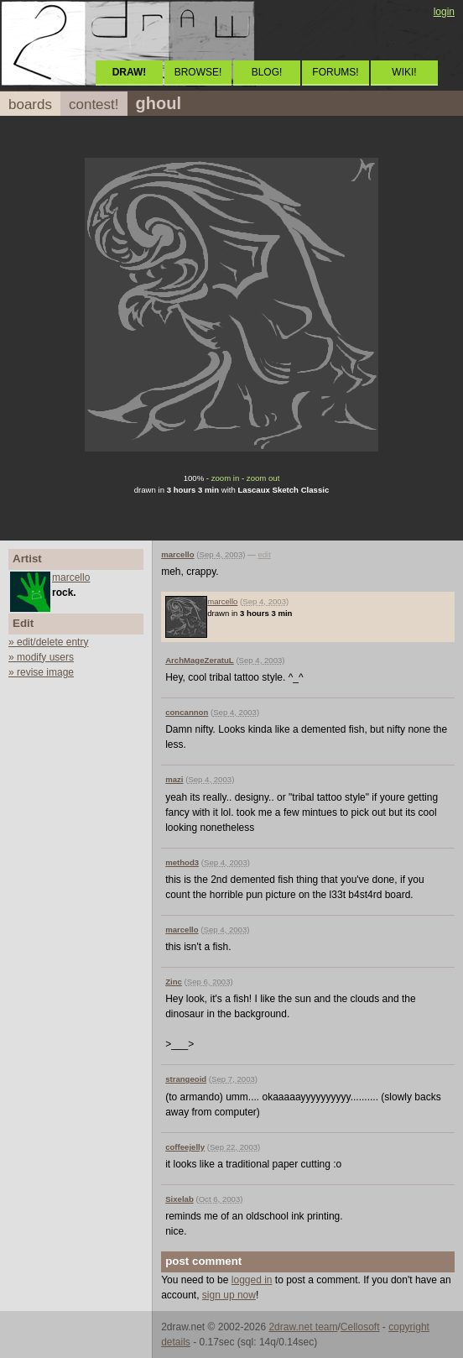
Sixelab (179, 1199)
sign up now (229, 1295)
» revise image (41, 672)
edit (264, 554)
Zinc (173, 981)
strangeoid (185, 1079)
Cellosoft (360, 1327)
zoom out (263, 478)
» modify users (41, 657)
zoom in (225, 478)
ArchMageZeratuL (199, 660)
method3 (182, 862)
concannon (186, 712)
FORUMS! (335, 72)
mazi (174, 779)
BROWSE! (198, 72)
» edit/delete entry (48, 642)
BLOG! (267, 72)
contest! (94, 104)
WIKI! (404, 72)
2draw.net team (302, 1327)
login (444, 12)
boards (30, 104)
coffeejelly (185, 1147)
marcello (71, 577)
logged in (252, 1280)
